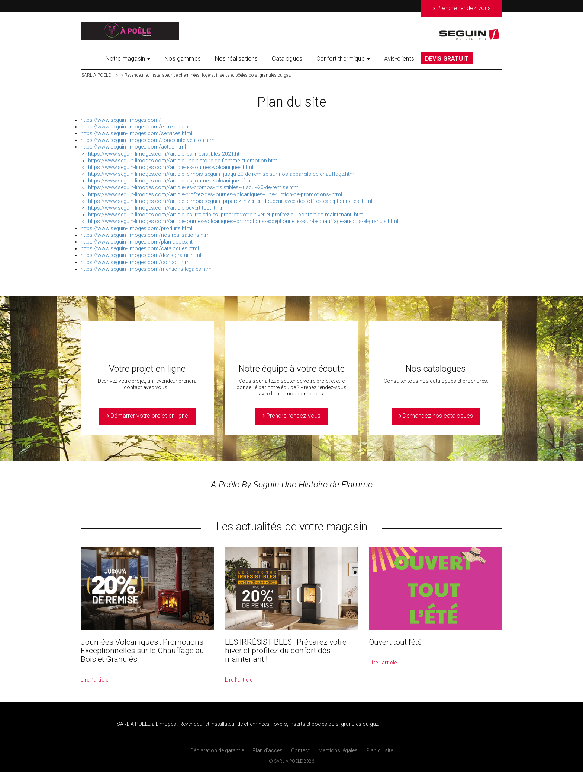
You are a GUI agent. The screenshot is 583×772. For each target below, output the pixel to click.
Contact (300, 750)
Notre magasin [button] (128, 58)
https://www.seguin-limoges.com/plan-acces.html (140, 242)
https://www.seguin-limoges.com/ (121, 120)
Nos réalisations (236, 58)
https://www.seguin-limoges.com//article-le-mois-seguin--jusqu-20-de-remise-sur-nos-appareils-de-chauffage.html (221, 174)
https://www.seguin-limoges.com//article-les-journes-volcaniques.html (170, 167)
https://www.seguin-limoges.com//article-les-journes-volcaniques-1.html (173, 181)
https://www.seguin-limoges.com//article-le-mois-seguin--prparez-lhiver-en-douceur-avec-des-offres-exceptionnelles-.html (230, 201)
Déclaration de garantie (217, 750)
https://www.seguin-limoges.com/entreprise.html (138, 127)
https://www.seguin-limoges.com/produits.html (136, 228)
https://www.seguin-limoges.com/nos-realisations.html (146, 235)
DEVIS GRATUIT (447, 58)
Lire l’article (95, 680)
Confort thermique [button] (343, 58)
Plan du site (379, 750)
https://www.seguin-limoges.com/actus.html (133, 147)
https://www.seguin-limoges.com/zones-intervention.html (148, 140)
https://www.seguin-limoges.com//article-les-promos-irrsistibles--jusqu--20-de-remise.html (194, 187)
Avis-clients (399, 58)
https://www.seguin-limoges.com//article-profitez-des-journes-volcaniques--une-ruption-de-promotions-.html (215, 194)
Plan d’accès (267, 750)
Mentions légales (338, 750)
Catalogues (287, 58)
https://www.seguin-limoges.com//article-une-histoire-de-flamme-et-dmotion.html (183, 160)
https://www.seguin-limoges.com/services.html (136, 133)
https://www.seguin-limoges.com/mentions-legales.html (147, 269)
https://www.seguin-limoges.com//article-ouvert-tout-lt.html (157, 208)
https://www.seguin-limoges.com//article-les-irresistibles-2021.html (166, 154)
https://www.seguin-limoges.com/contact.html (136, 262)
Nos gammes (182, 58)
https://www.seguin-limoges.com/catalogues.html (140, 248)
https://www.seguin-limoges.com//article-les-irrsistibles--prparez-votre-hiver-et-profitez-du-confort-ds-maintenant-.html (226, 214)
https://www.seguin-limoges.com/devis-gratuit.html (141, 255)
